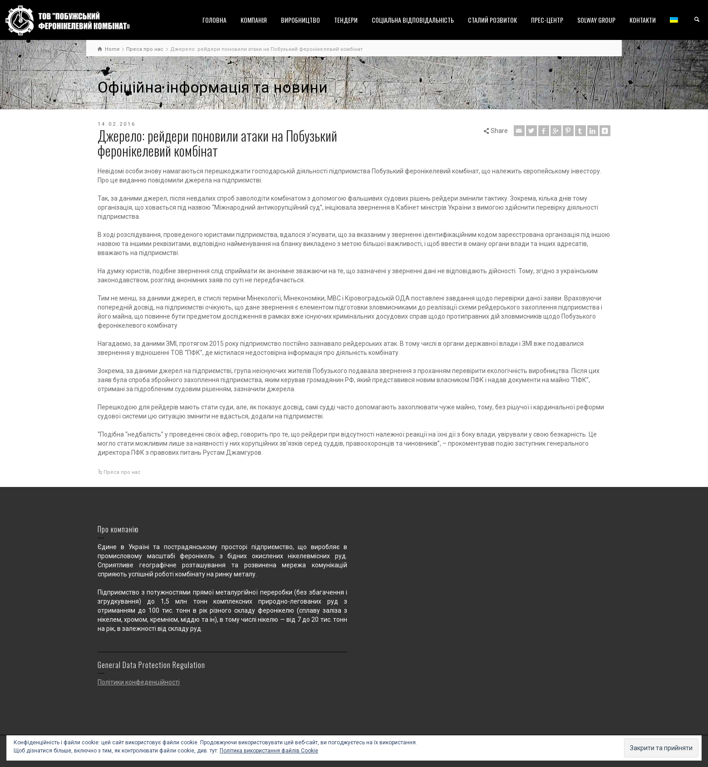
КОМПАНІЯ (254, 20)
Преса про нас (122, 472)
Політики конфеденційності (139, 682)
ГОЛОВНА (214, 20)
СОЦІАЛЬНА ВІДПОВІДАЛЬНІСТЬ (413, 20)
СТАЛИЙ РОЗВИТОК (492, 20)
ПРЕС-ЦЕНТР (547, 20)
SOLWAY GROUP (596, 20)
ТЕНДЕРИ (346, 20)
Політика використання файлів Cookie (269, 750)
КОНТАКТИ (642, 20)
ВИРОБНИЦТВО (300, 20)
